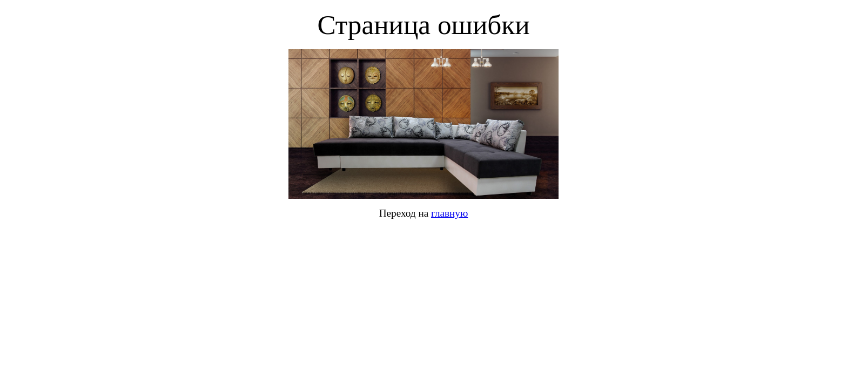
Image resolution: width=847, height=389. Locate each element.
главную (449, 213)
